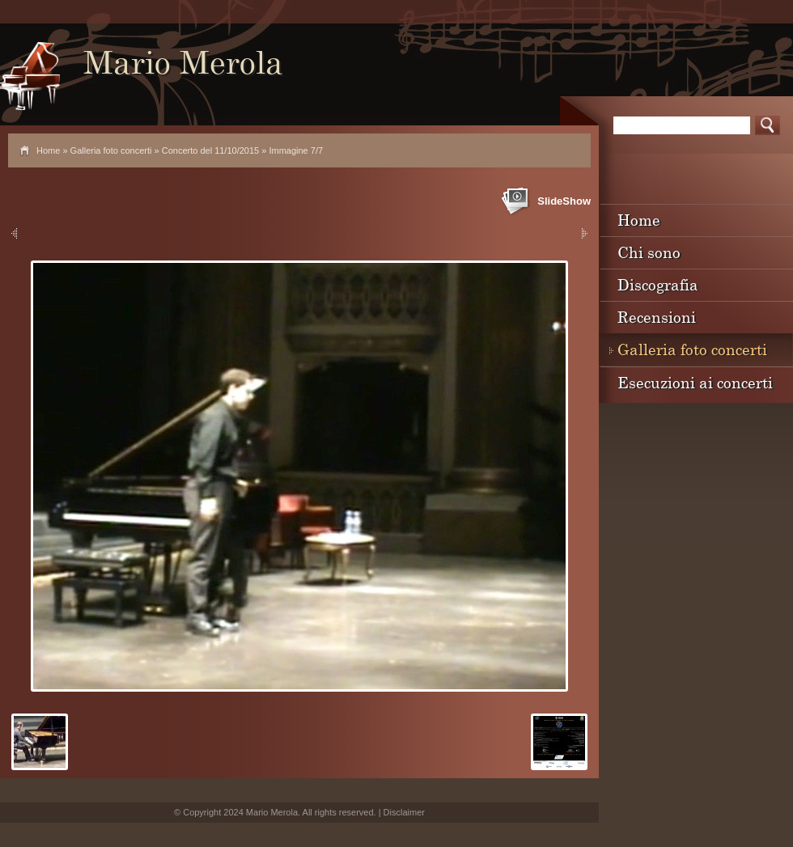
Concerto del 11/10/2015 (210, 150)
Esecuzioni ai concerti (695, 382)
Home (48, 150)
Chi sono (649, 252)
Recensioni (656, 316)
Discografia (657, 284)
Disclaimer (404, 812)
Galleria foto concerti (111, 150)
